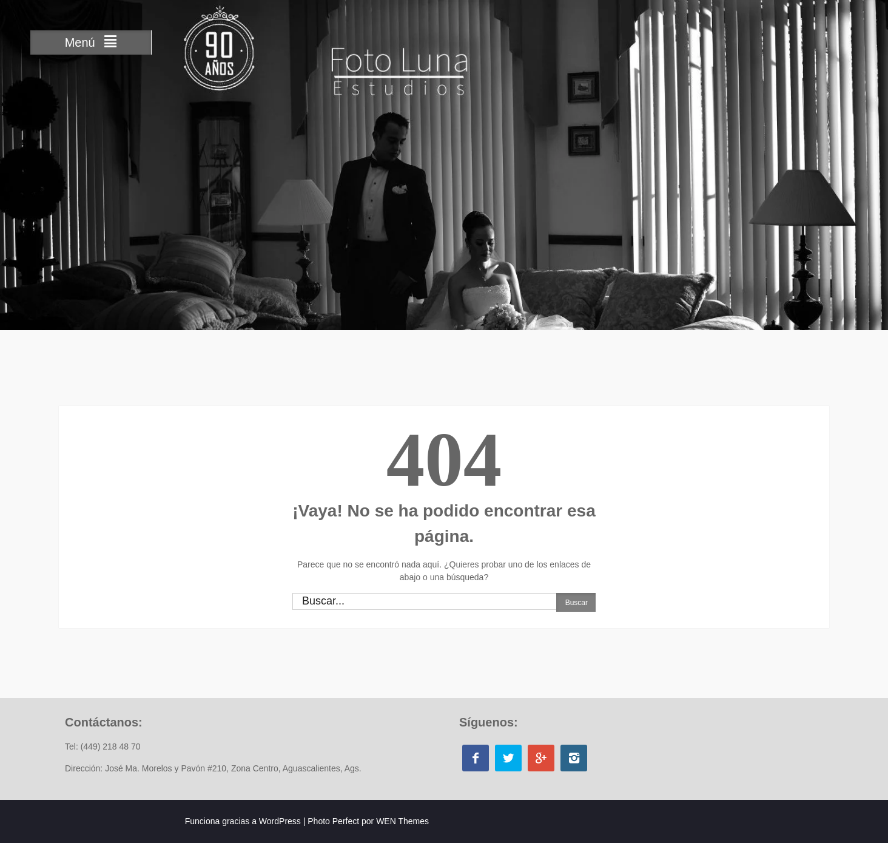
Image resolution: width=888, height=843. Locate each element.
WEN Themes (402, 821)
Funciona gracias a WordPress (243, 821)
